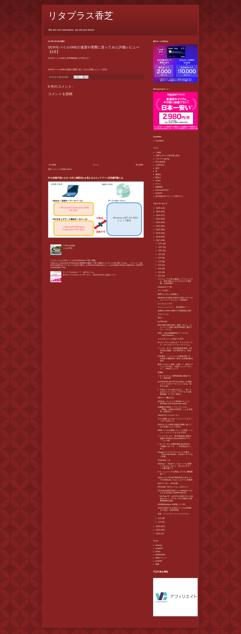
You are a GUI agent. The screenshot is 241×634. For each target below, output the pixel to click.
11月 (160, 247)
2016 (158, 526)
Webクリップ (160, 558)
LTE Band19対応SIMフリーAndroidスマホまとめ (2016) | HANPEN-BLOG (175, 492)
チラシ (158, 184)
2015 (158, 530)
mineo (157, 180)
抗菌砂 (160, 372)
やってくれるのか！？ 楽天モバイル (78, 272)
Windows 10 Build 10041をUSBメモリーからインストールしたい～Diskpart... (175, 299)
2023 (158, 219)
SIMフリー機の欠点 (166, 398)
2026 (158, 208)
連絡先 (158, 174)
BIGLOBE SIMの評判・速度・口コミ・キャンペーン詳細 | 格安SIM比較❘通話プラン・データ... (175, 327)
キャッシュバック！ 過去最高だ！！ (173, 307)
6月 (160, 265)
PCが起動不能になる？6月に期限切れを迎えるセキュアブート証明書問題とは (85, 178)
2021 (158, 226)
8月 (160, 258)
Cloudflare (159, 141)
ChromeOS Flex (162, 190)
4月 (160, 272)
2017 (158, 240)
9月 (160, 254)
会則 (157, 168)
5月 (160, 268)
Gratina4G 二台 (164, 460)
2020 (158, 229)
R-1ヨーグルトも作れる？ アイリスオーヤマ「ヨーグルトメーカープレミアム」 (175, 343)
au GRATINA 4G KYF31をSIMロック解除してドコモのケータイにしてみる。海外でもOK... (175, 384)
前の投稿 (139, 165)
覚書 (157, 564)
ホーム (96, 165)
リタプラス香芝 (80, 16)
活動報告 (159, 187)
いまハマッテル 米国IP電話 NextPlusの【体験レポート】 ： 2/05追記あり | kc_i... (174, 446)
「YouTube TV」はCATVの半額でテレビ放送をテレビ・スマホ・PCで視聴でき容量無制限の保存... (175, 498)
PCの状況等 (160, 162)
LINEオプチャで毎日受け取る (167, 155)
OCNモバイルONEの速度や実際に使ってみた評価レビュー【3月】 (78, 69)
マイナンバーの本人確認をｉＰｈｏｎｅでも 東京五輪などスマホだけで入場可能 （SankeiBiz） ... (175, 281)
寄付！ (160, 318)
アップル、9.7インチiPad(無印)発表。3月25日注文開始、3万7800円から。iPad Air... (175, 350)
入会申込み (160, 165)
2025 (158, 212)
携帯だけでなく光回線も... (169, 294)
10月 (160, 251)
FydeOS (158, 193)
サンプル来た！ (164, 290)
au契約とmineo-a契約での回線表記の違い (175, 311)
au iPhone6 (162, 321)
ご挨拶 (158, 152)
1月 (160, 522)
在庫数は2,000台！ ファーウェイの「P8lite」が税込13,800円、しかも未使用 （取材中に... (175, 409)
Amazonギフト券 (165, 287)
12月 (160, 243)
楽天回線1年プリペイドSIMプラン (169, 196)
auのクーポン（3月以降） (168, 483)
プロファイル (163, 314)
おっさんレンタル (165, 303)
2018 (158, 237)
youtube (158, 561)
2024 (158, 215)
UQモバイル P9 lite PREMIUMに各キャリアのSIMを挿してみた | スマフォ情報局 (175, 478)
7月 (160, 261)
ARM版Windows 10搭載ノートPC (172, 504)
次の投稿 (52, 165)
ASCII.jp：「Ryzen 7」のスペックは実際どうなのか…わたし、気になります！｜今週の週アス (175, 466)
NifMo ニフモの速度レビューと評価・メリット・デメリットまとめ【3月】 (175, 431)
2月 (160, 518)
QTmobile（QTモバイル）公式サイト (173, 487)
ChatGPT (159, 548)
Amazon (158, 545)
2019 (158, 233)
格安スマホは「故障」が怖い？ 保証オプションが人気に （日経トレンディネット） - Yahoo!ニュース (175, 366)
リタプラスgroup (162, 159)
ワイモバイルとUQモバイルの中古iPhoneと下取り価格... (73, 260)
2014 (158, 534)
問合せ (158, 177)
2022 (158, 222)
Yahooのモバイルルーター (169, 415)
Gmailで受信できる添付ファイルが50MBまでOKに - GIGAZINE (174, 509)
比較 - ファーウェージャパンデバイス (173, 514)
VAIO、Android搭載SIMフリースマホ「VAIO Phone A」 (173, 334)
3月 (160, 276)
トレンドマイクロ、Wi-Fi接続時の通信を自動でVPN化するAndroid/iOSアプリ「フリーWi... (175, 438)
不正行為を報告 (160, 571)
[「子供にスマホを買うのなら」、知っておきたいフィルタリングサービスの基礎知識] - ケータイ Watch (174, 392)
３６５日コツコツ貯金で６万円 (171, 339)
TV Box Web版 (69, 245)
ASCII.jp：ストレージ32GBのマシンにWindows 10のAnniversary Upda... (174, 402)
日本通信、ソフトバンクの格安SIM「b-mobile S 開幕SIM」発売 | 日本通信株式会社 (175, 358)
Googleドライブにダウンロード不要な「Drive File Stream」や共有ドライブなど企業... (175, 454)
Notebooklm (160, 555)
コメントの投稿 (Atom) (62, 169)
